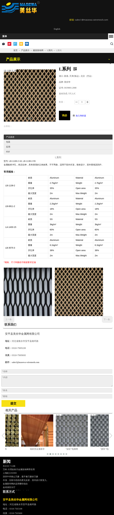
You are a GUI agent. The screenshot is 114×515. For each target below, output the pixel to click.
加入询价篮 (81, 116)
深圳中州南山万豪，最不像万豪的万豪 (20, 477)
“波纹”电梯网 (92, 449)
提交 (13, 403)
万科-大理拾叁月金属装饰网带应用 (19, 470)
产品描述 (10, 137)
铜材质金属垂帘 (57, 449)
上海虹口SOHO (10, 474)
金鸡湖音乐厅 (9, 488)
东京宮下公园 (9, 467)
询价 (64, 115)
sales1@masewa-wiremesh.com (91, 19)
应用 (8, 147)
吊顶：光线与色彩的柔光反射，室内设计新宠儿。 (26, 481)
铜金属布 (22, 449)
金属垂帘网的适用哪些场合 (15, 484)
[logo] (20, 7)
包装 (8, 142)
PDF (8, 152)
